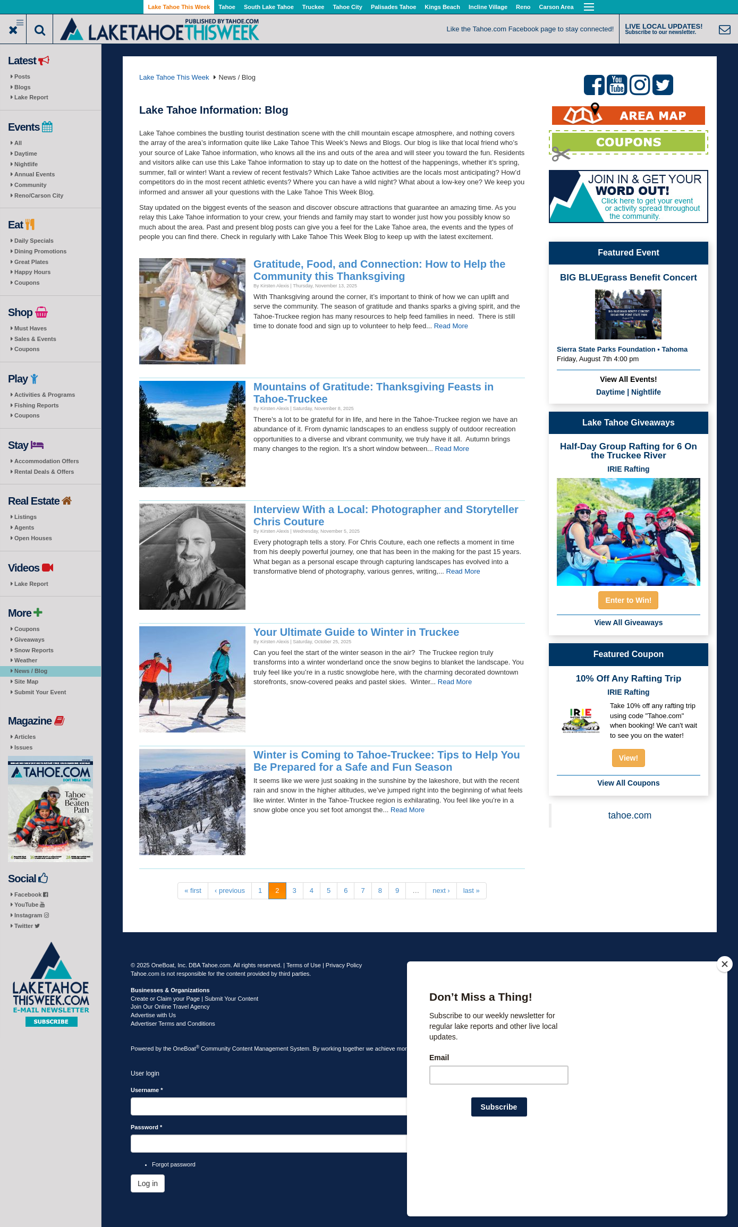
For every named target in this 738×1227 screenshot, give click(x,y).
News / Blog (30, 671)
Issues (23, 747)
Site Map (26, 681)
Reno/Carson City (38, 195)
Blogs (22, 87)
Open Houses (33, 538)
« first (192, 890)
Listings (25, 517)
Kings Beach (442, 7)
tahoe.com (630, 815)
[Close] (725, 1033)
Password (146, 1127)
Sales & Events (35, 339)
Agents (24, 527)
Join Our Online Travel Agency (170, 1006)
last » (471, 890)
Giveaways (29, 639)
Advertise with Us (153, 1015)
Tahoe (226, 7)
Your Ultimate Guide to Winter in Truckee (356, 632)
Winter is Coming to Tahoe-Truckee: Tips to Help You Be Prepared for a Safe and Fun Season (386, 761)
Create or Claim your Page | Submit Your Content (194, 998)
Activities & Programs (44, 394)
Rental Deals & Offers (44, 471)
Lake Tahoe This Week (179, 7)
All (18, 143)
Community (30, 185)
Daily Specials (34, 240)
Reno (523, 7)
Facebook (31, 894)
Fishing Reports (36, 405)
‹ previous (230, 890)
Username (147, 1090)
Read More (451, 326)
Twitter (27, 926)
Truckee (313, 7)
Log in (148, 1183)
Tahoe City (347, 7)
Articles (25, 737)
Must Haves (30, 328)
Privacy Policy (344, 965)
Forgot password (174, 1164)
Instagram (31, 915)
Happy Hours (32, 272)
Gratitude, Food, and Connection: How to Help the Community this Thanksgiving (379, 270)
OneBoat (186, 1048)
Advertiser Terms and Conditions (173, 1023)
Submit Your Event (40, 692)
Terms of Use (303, 965)
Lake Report (31, 97)
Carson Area (556, 7)
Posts (22, 76)
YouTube (29, 904)
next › (441, 890)
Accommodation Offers (46, 461)
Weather (25, 660)
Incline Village (488, 7)
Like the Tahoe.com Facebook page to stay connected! (530, 29)
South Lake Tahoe (269, 7)
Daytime (25, 153)
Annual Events (34, 174)
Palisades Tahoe (393, 7)
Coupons (27, 282)
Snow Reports (34, 650)
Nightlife (26, 164)
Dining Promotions (40, 251)
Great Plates (31, 262)
